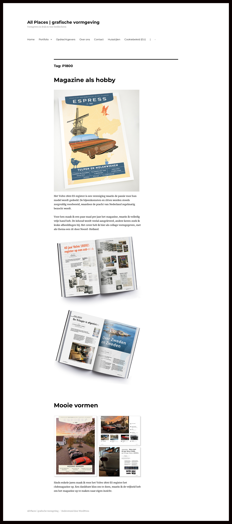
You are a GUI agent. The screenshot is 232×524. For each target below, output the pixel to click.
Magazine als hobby (84, 79)
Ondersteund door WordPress (75, 511)
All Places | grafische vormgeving (63, 22)
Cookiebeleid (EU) (135, 39)
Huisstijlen (114, 39)
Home (31, 39)
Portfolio (44, 39)
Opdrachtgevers (65, 39)
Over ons (84, 39)
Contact (99, 39)
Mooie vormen (76, 405)
